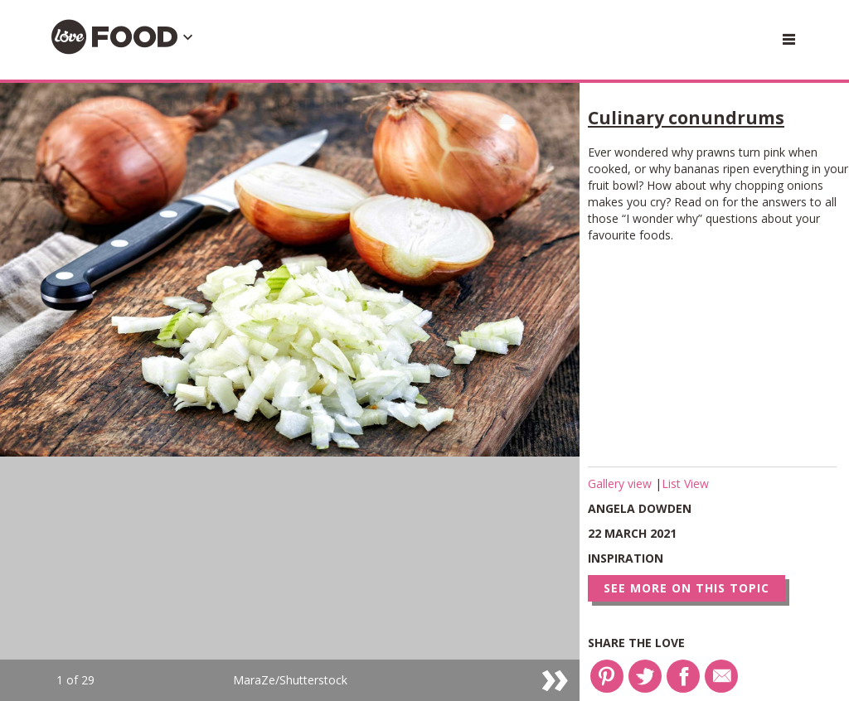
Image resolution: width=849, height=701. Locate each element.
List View (685, 483)
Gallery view (621, 483)
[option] (290, 392)
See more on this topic (686, 588)
